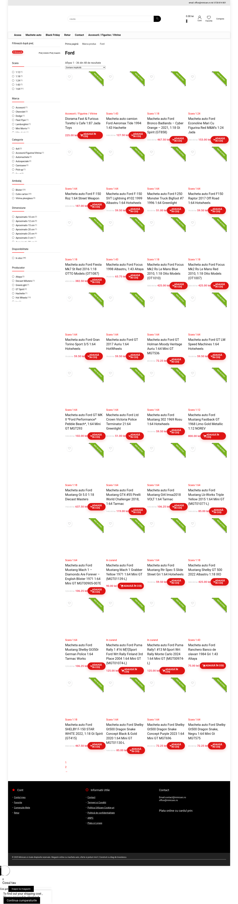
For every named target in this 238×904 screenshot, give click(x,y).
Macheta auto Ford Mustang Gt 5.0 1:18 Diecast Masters (79, 494)
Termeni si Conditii (97, 802)
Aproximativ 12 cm (25, 221)
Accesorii (20, 107)
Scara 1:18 (153, 113)
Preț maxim (55, 53)
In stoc (19, 258)
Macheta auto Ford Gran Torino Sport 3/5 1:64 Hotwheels (82, 344)
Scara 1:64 (71, 188)
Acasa (17, 35)
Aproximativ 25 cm (25, 233)
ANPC (90, 818)
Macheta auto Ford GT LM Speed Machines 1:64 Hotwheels (206, 344)
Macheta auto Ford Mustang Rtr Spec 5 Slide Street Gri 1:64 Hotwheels (165, 569)
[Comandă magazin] (85, 67)
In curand (111, 560)
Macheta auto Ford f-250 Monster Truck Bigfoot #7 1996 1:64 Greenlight (165, 198)
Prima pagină (71, 44)
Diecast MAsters (24, 281)
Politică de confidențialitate (101, 813)
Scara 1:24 (194, 113)
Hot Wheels (21, 297)
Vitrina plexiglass (24, 198)
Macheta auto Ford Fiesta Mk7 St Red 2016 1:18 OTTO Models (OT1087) (83, 269)
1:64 (18, 89)
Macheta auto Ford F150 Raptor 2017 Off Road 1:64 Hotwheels (205, 198)
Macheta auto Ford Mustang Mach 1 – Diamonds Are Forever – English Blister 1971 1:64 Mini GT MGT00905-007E (83, 574)
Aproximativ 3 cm (24, 238)
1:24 (18, 80)
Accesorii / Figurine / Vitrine (104, 35)
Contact (79, 35)
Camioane (21, 165)
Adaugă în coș (88, 135)
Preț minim (44, 53)
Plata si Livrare (95, 823)
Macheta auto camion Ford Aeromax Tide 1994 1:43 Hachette (123, 123)
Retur (67, 35)
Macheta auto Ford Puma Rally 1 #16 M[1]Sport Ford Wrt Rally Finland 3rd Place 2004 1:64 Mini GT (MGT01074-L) (124, 654)
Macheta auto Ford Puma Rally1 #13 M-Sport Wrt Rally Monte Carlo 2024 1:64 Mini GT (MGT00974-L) (165, 654)
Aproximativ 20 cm (25, 229)
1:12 (18, 72)
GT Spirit (20, 289)
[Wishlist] (209, 18)
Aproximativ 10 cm (25, 217)
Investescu (121, 857)
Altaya (19, 276)
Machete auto (33, 35)
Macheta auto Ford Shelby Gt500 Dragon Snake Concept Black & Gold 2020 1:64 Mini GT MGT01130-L (124, 734)
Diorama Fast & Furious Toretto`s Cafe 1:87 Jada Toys (82, 123)
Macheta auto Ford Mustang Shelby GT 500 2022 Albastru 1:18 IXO (205, 569)
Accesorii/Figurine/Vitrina (28, 153)
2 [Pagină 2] (66, 767)
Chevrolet (20, 111)
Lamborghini (22, 124)
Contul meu (19, 797)
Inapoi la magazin (21, 888)
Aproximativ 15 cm (25, 225)
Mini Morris (21, 128)
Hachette (20, 293)
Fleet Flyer (21, 120)
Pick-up (19, 169)
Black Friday (53, 35)
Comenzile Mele (22, 807)
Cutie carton (22, 194)
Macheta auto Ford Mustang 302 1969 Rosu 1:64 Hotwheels (164, 419)
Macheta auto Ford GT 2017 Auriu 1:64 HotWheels (122, 344)
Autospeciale (22, 161)
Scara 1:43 (112, 113)
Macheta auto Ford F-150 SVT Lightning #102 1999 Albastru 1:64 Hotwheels (124, 198)
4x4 (17, 148)
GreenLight (21, 285)
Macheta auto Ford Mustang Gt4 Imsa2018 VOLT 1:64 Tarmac (164, 494)
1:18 (18, 76)
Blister (19, 190)
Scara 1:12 (194, 409)
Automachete (22, 157)
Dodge (19, 116)
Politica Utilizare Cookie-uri (101, 807)
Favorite (18, 802)
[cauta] (157, 19)
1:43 (18, 84)
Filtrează (17, 52)
